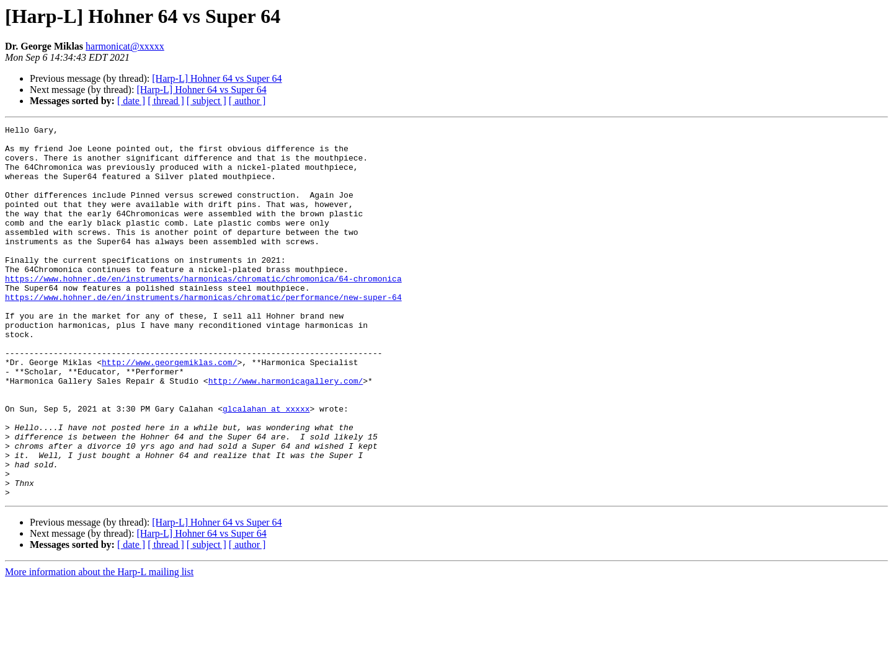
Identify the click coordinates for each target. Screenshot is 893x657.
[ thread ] (166, 100)
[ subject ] (206, 100)
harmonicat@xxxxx (125, 46)
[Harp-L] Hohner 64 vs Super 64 (217, 78)
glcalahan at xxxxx (266, 466)
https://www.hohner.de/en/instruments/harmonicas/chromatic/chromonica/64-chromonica (203, 309)
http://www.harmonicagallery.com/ (285, 432)
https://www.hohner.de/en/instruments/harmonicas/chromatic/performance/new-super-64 (203, 332)
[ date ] (131, 100)
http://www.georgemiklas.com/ (169, 410)
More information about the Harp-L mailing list (99, 646)
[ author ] (247, 100)
